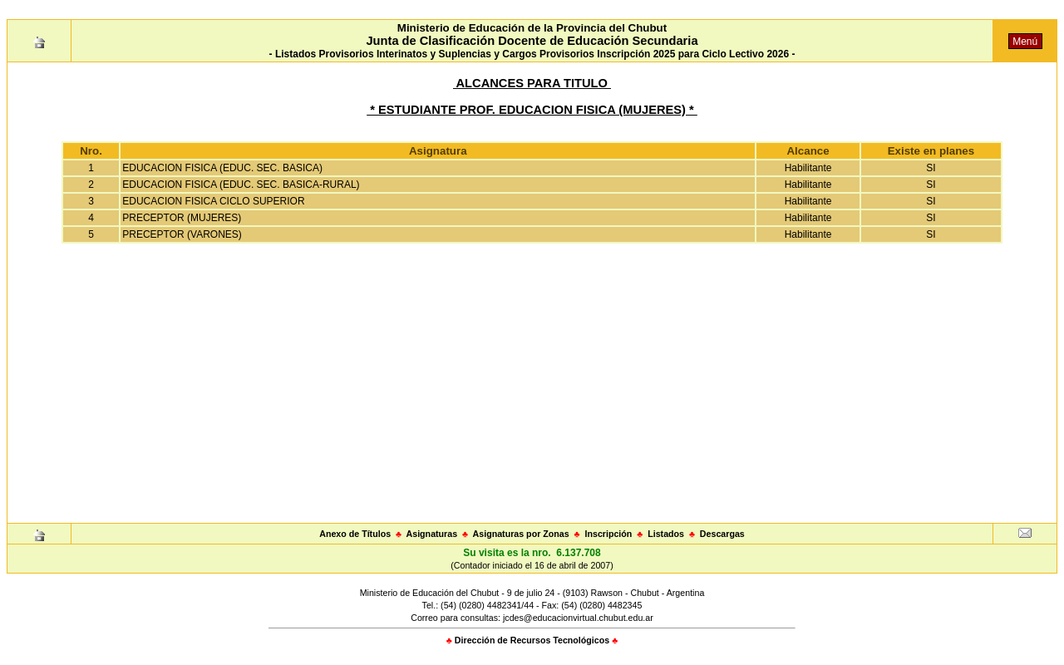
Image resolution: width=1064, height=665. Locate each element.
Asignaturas (432, 534)
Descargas (722, 534)
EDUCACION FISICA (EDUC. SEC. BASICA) (222, 168)
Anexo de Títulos (355, 534)
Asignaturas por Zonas (521, 534)
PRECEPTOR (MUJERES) (181, 218)
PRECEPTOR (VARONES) (182, 234)
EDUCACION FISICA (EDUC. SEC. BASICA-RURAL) (240, 184)
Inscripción (608, 534)
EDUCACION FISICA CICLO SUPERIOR (213, 201)
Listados (666, 534)
